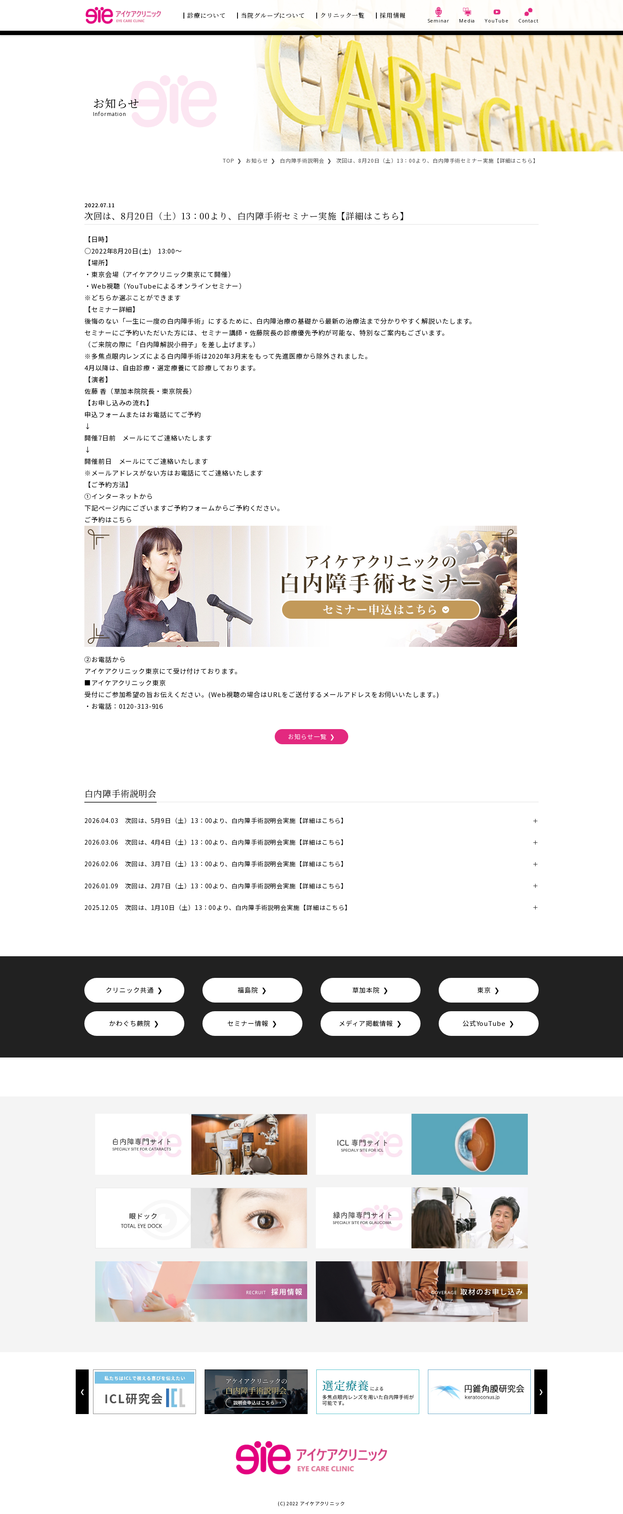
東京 (484, 989)
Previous (82, 1392)
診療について (206, 15)
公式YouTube (484, 1023)
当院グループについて (273, 15)
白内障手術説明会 (302, 160)
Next (540, 1392)
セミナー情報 (247, 1023)
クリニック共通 (130, 989)
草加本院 (366, 989)
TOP (228, 160)
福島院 (248, 989)
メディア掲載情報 (366, 1023)
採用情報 (393, 15)
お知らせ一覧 (307, 736)
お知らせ (257, 160)
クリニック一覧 (342, 15)
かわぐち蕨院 (129, 1023)
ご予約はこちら (108, 519)
